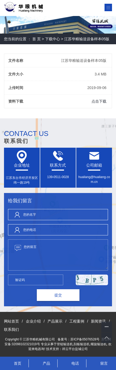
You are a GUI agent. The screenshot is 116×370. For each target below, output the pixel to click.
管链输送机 (65, 344)
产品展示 (54, 321)
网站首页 (11, 321)
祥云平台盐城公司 (75, 349)
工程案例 (76, 321)
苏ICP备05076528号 (84, 339)
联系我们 (11, 329)
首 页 (36, 39)
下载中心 (52, 39)
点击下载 (98, 101)
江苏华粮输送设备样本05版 (87, 39)
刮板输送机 (82, 344)
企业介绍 (33, 321)
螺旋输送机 (99, 344)
